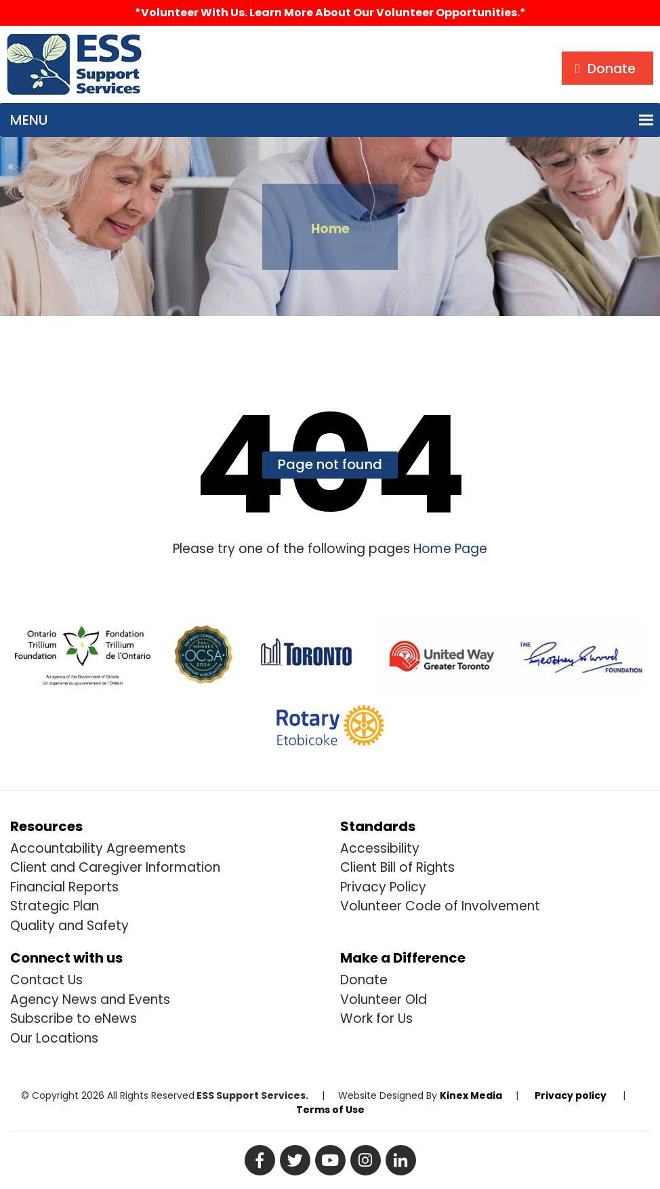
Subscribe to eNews (73, 1018)
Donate (364, 980)
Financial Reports (64, 887)
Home (330, 229)
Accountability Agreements (98, 848)
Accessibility (379, 848)
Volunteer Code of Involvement (440, 906)
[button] (28, 120)
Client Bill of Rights (397, 867)
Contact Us (46, 980)
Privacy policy (570, 1095)
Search (178, 44)
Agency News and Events (90, 999)
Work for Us (376, 1018)
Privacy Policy (383, 887)
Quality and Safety (69, 925)
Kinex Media (471, 1095)
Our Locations (54, 1038)
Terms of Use (330, 1109)
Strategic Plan (54, 906)
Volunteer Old (383, 999)
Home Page (448, 549)
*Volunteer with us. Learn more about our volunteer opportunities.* (330, 12)
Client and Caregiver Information (115, 867)
